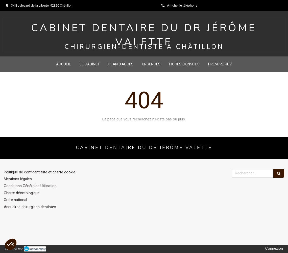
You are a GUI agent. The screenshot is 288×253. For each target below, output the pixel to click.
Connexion (274, 248)
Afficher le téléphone (182, 5)
